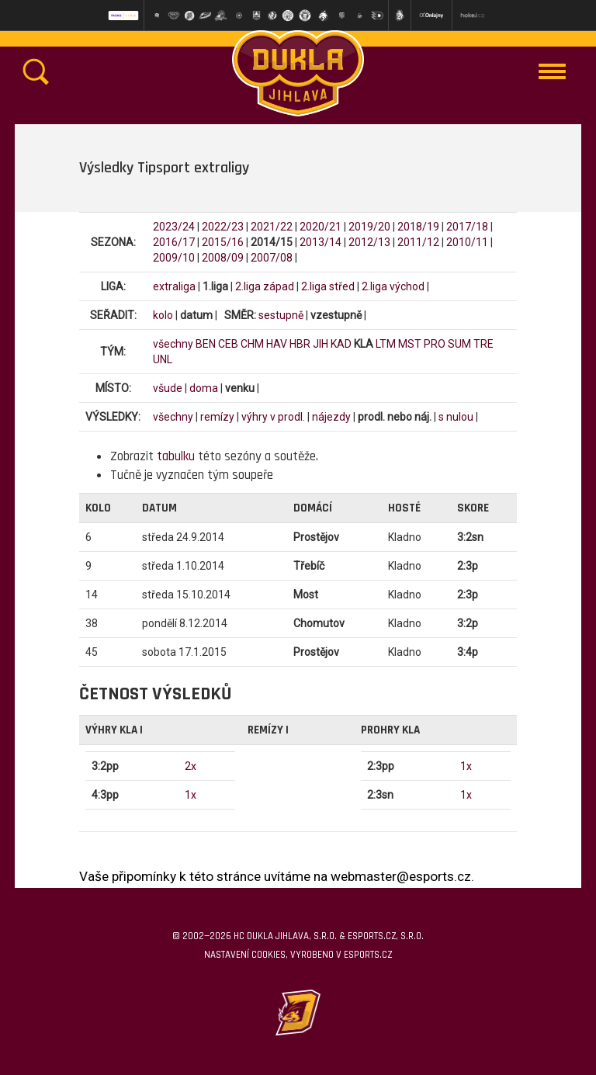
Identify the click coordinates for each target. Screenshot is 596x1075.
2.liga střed (328, 286)
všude (167, 388)
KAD (341, 344)
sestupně (280, 315)
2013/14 (320, 242)
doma (203, 388)
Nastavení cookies (245, 954)
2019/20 (369, 226)
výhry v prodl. (273, 417)
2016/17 (174, 242)
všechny (173, 344)
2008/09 (223, 257)
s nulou (455, 417)
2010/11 (467, 242)
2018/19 (418, 226)
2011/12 (418, 242)
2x (190, 766)
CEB (228, 344)
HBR (299, 344)
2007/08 (272, 257)
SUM (459, 344)
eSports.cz (368, 954)
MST (409, 344)
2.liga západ (264, 286)
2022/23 (223, 226)
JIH (320, 344)
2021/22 (272, 226)
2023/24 (174, 226)
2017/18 (467, 226)
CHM (252, 344)
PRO (434, 344)
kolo (163, 315)
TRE (483, 344)
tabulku (176, 456)
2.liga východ (393, 286)
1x (190, 795)
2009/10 (174, 257)
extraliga (174, 286)
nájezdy (331, 417)
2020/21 (320, 226)
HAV (276, 344)
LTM (386, 344)
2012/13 (369, 242)
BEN (206, 344)
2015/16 (223, 242)
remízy (217, 417)
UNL (162, 359)
